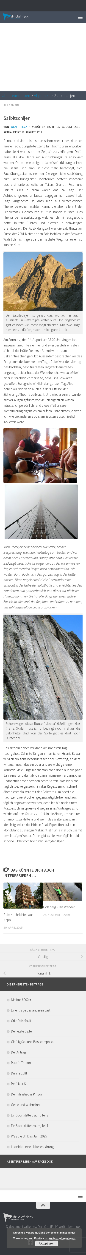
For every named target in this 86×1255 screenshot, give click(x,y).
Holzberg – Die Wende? (59, 907)
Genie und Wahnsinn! (25, 1105)
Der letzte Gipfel (21, 1031)
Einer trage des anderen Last (30, 1010)
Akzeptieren (46, 1243)
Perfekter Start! (21, 1084)
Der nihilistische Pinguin (27, 1094)
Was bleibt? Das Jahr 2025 (29, 1136)
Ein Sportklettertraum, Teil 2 (29, 1115)
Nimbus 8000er (21, 1000)
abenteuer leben (16, 95)
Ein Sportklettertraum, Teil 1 (29, 1126)
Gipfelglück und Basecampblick (32, 1042)
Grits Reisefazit (21, 1021)
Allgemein (42, 95)
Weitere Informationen (62, 1238)
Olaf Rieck (19, 127)
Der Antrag (18, 1052)
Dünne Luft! (19, 1073)
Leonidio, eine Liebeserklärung (32, 1147)
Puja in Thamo (21, 1063)
